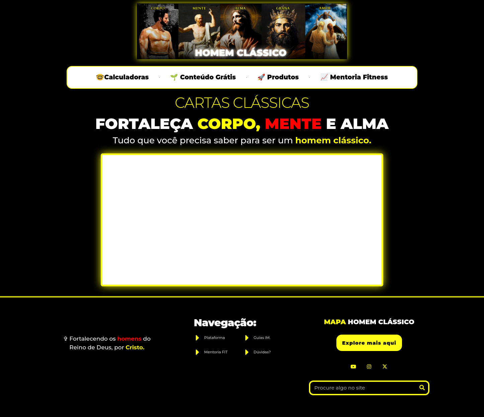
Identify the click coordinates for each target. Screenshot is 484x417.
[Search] (422, 390)
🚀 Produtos (278, 77)
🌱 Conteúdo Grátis (203, 77)
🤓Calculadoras (122, 77)
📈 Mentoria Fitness (354, 77)
